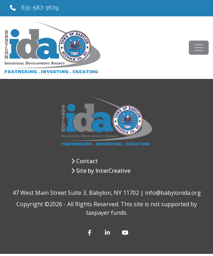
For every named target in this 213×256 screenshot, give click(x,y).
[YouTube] (124, 232)
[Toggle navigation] (199, 48)
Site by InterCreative (103, 171)
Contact (87, 161)
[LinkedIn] (107, 232)
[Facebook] (90, 232)
